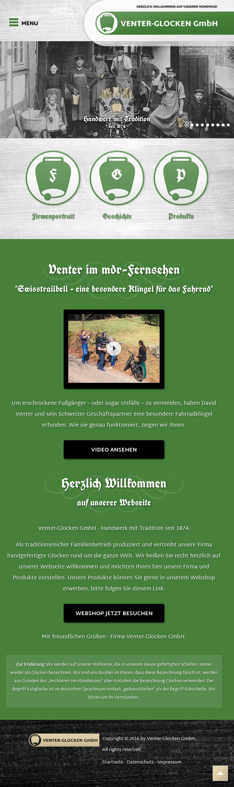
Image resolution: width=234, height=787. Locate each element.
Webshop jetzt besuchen (114, 614)
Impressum (170, 762)
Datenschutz (140, 762)
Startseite (112, 762)
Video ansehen (114, 450)
